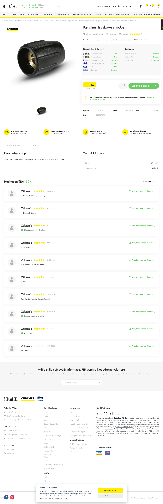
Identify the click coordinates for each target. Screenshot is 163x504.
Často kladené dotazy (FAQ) (53, 464)
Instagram (9, 453)
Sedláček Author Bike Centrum (80, 444)
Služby (99, 6)
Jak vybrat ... (48, 432)
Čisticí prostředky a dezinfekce (80, 435)
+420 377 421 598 (31, 7)
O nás (46, 416)
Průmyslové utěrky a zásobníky (80, 428)
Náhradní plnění (49, 451)
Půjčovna (107, 6)
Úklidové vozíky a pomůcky (79, 432)
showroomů (109, 429)
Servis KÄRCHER (118, 6)
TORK (46, 443)
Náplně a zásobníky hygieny (79, 424)
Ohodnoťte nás (49, 461)
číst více (148, 40)
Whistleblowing (49, 468)
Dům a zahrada (75, 416)
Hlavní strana (8, 20)
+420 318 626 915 (31, 5)
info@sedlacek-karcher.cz (14, 416)
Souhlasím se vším (110, 490)
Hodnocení (37, 146)
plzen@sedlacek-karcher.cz (15, 435)
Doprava (46, 420)
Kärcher (116, 420)
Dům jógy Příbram (76, 452)
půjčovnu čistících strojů (123, 427)
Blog (45, 412)
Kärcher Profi (19, 20)
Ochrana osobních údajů (52, 435)
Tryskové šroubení (108, 20)
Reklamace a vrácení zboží (53, 428)
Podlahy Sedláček (76, 448)
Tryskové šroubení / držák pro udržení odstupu (84, 20)
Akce (71, 412)
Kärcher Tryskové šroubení (126, 20)
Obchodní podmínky (51, 424)
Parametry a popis (14, 146)
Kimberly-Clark (49, 447)
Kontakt (129, 6)
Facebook (9, 449)
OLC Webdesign (153, 498)
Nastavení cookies (111, 496)
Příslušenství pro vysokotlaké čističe (54, 20)
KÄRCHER (47, 439)
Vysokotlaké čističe (33, 20)
